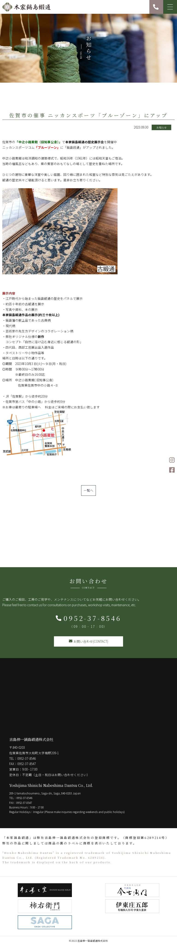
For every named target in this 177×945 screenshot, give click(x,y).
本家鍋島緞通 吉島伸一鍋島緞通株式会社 (26, 7)
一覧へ (88, 490)
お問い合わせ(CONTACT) (88, 641)
